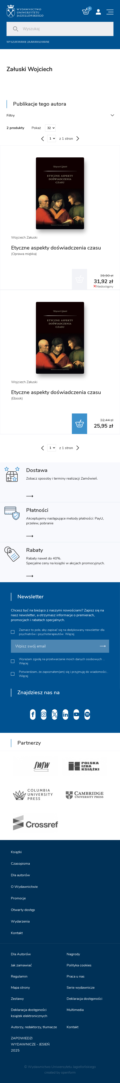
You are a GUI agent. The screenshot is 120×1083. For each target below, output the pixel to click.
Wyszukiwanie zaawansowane (28, 42)
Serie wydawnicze (81, 987)
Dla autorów (20, 875)
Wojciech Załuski (24, 237)
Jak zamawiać (21, 965)
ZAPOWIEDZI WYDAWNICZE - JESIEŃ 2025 (30, 1044)
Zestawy (17, 998)
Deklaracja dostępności (84, 998)
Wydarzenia (20, 921)
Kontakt (17, 933)
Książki (16, 852)
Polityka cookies (79, 965)
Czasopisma (20, 863)
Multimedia (75, 1009)
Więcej (69, 634)
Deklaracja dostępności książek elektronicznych (29, 1012)
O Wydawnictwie (24, 886)
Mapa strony (20, 987)
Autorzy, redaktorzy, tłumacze (34, 1027)
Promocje (18, 898)
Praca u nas (76, 976)
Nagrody (73, 954)
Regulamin (19, 976)
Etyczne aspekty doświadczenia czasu (56, 247)
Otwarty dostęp (23, 909)
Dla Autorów (21, 954)
